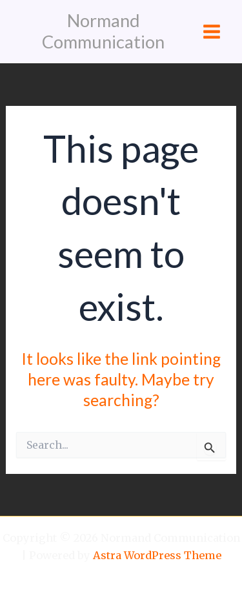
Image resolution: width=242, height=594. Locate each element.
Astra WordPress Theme (157, 555)
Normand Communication (103, 31)
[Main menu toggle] (211, 32)
